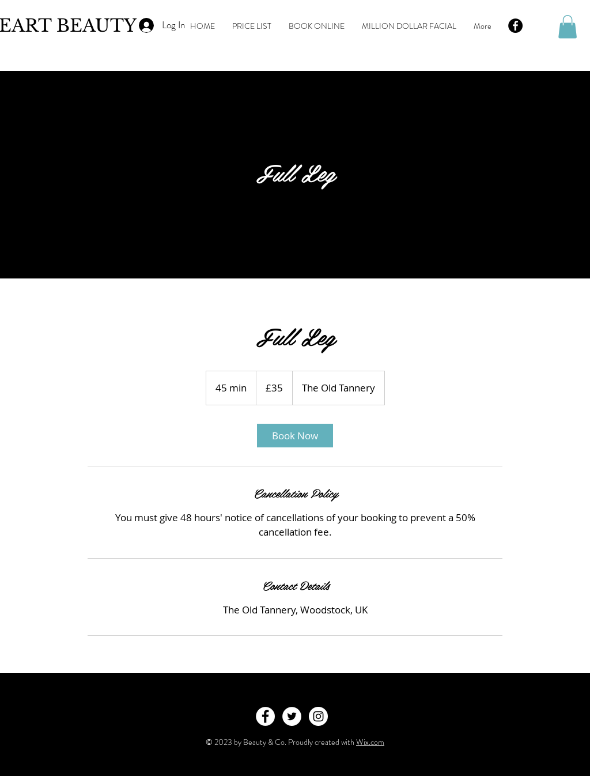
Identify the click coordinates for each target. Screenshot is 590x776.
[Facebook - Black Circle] (515, 25)
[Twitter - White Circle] (291, 716)
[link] (295, 435)
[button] (567, 27)
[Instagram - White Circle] (318, 716)
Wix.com (370, 742)
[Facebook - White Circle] (265, 716)
